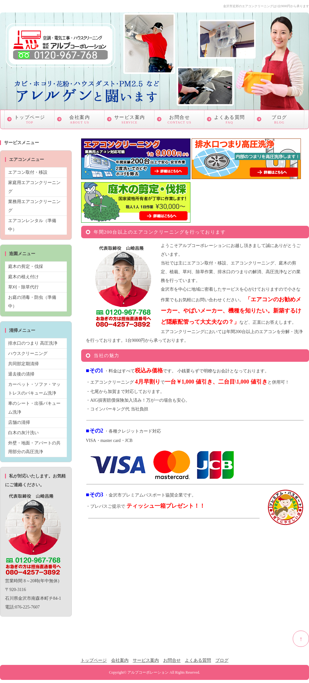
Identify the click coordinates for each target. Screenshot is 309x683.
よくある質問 (229, 120)
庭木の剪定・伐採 (25, 266)
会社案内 (79, 120)
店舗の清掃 (19, 422)
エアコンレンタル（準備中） (32, 225)
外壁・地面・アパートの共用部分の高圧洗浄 (34, 447)
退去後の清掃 (21, 374)
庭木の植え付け (23, 276)
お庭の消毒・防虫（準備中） (32, 301)
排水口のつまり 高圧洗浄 (32, 343)
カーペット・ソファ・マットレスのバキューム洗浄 (34, 388)
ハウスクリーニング (27, 353)
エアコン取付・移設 (27, 172)
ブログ (279, 120)
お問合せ (179, 120)
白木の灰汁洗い (23, 432)
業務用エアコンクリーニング (34, 206)
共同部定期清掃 (23, 363)
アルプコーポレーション (148, 673)
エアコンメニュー (26, 159)
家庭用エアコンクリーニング (34, 187)
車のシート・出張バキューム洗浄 (34, 407)
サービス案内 (129, 120)
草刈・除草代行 (23, 287)
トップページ (29, 120)
